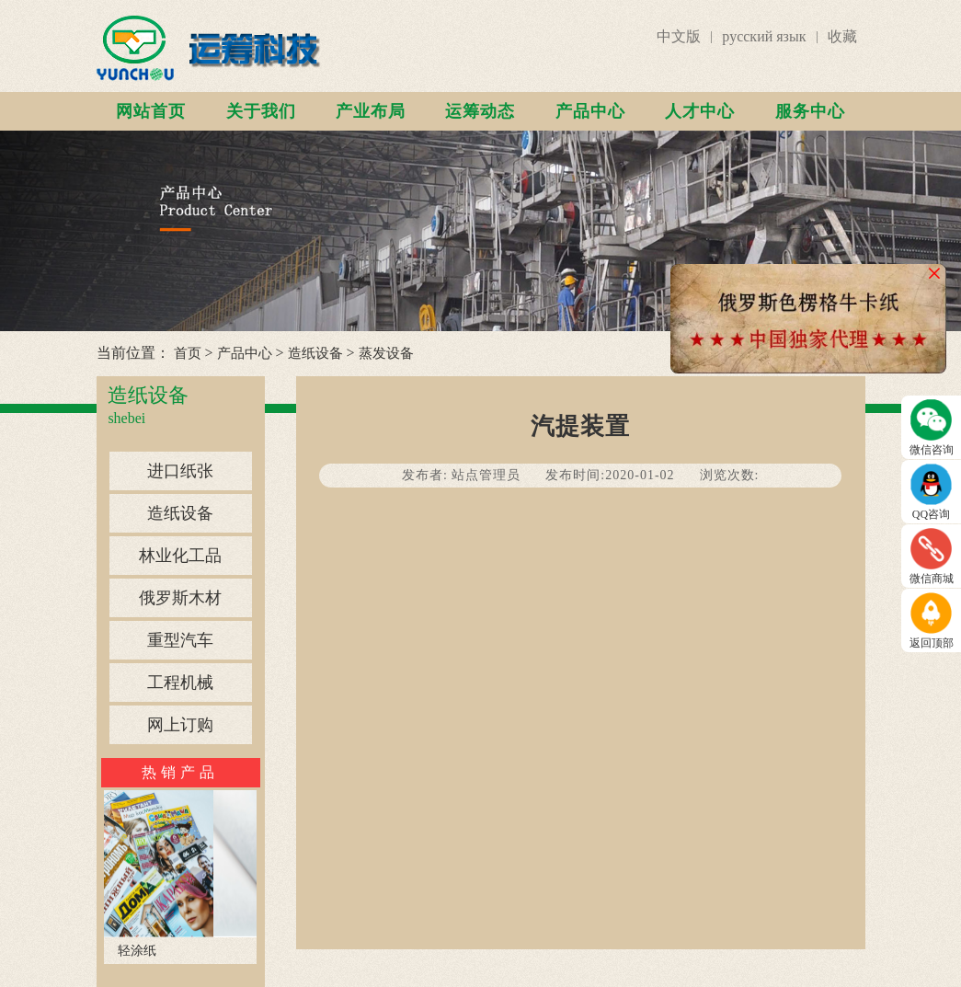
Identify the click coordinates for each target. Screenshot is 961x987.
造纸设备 (315, 353)
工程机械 (180, 682)
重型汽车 (180, 640)
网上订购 (180, 725)
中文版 (679, 36)
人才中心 (700, 111)
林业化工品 (180, 555)
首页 (187, 353)
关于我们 (261, 111)
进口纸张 (180, 471)
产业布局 (371, 111)
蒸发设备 (386, 353)
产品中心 (590, 111)
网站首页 (151, 111)
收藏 (842, 36)
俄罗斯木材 (180, 598)
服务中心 (810, 111)
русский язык (764, 36)
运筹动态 (480, 111)
